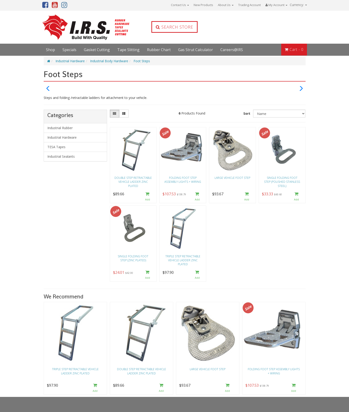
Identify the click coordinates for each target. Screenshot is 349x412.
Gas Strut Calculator (195, 49)
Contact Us (180, 5)
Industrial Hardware (70, 61)
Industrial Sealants (61, 156)
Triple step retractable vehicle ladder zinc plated (182, 260)
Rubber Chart (159, 49)
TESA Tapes (56, 147)
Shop (50, 49)
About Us (226, 5)
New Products (203, 5)
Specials (69, 49)
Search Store (174, 27)
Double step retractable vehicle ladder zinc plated (133, 182)
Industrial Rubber (60, 128)
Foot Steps (142, 61)
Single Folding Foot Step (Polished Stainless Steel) (282, 182)
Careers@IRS (231, 49)
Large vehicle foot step (232, 178)
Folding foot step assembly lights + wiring (182, 180)
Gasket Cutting (97, 49)
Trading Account (249, 5)
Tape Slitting (128, 49)
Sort (246, 113)
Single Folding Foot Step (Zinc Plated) (133, 258)
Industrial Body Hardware (109, 61)
